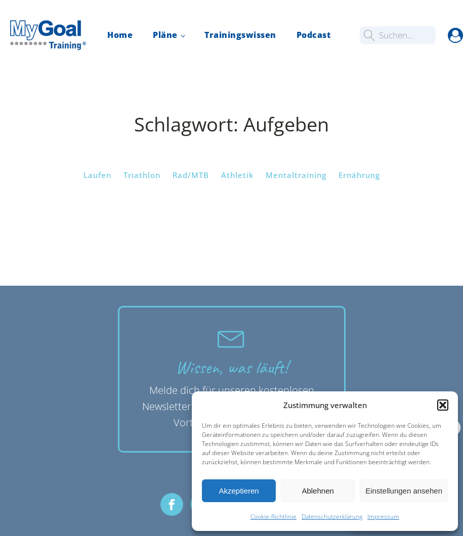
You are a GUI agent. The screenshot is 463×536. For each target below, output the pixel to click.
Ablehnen (317, 490)
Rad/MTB (191, 175)
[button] (443, 405)
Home (120, 34)
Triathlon (141, 175)
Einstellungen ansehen (403, 490)
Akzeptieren (239, 490)
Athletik (237, 175)
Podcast (314, 34)
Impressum (383, 516)
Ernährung (359, 175)
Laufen (97, 175)
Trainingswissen (240, 34)
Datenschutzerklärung (332, 516)
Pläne (165, 34)
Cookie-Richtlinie (273, 516)
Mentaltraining (296, 175)
